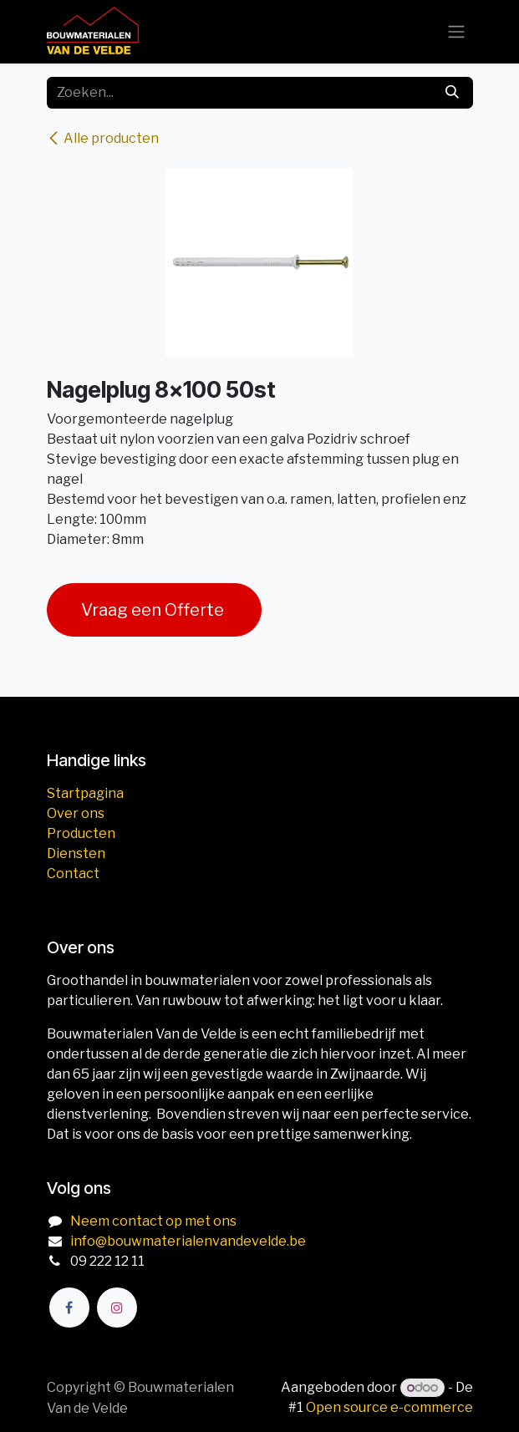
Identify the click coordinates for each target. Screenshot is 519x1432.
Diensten (76, 853)
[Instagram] (117, 1307)
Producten (81, 833)
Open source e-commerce (389, 1407)
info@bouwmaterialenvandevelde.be (188, 1241)
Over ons (75, 813)
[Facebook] (69, 1307)
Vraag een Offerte (154, 610)
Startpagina (85, 793)
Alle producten (103, 138)
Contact (73, 873)
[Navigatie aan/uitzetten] (456, 32)
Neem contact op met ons (153, 1221)
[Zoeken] (452, 93)
